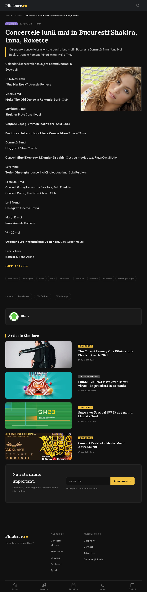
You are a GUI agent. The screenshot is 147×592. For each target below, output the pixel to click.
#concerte (12, 278)
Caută (103, 587)
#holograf (28, 278)
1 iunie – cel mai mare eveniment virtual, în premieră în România (103, 384)
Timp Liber (57, 551)
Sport (54, 570)
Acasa (8, 15)
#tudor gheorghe (126, 278)
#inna (41, 278)
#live (52, 278)
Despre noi (90, 540)
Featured (56, 564)
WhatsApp (62, 296)
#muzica (79, 278)
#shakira (107, 278)
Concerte (86, 346)
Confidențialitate (93, 559)
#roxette (93, 278)
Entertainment (89, 377)
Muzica (18, 15)
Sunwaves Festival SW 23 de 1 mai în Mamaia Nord (105, 414)
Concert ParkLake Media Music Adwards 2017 (101, 445)
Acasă (15, 586)
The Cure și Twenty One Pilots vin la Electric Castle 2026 (105, 353)
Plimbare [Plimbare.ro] (16, 5)
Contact (88, 546)
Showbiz (55, 557)
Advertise (89, 553)
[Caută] (138, 5)
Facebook (23, 296)
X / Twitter (42, 296)
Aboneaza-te (122, 481)
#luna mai (65, 278)
